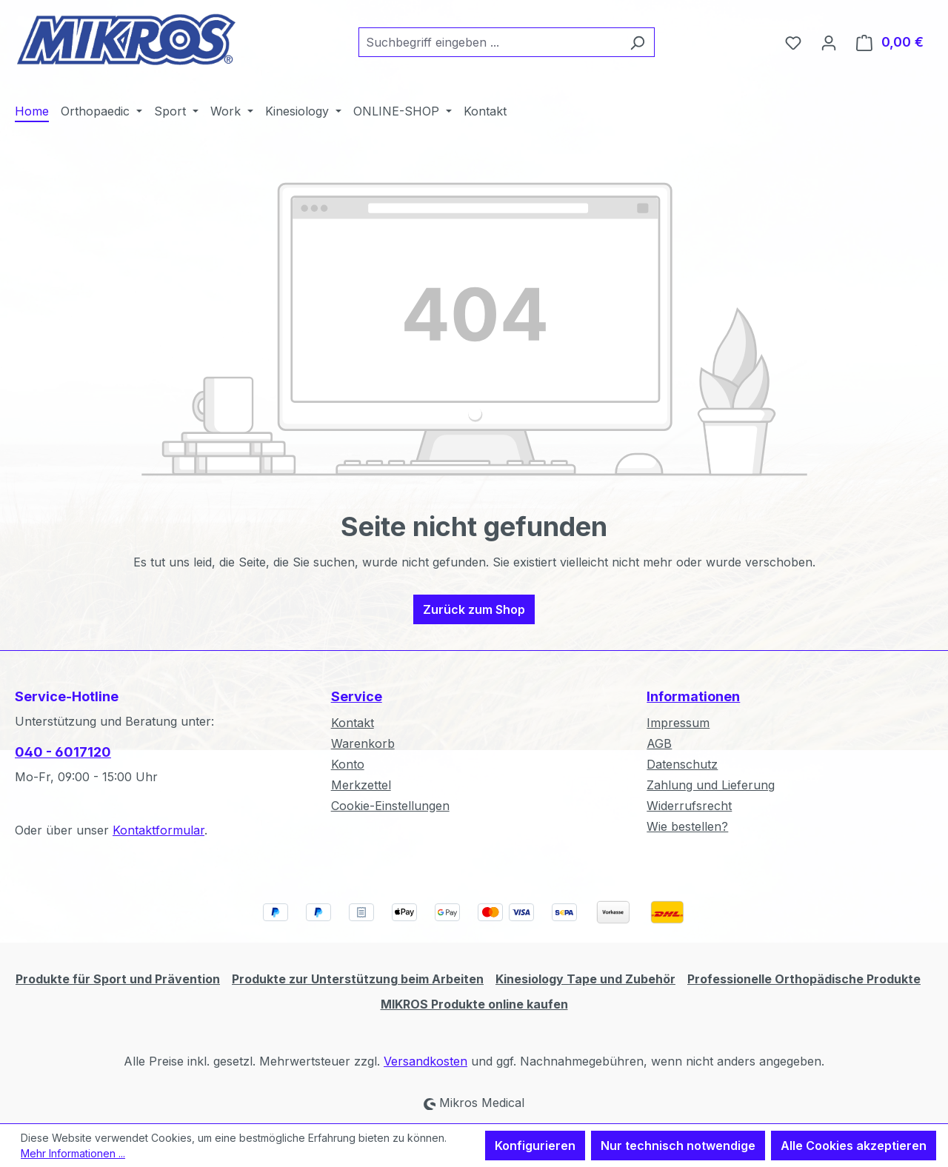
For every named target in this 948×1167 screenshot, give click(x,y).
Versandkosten (425, 1061)
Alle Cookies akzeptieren (854, 1145)
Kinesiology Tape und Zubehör (585, 979)
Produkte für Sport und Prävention (118, 979)
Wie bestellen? (687, 826)
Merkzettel (361, 785)
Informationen (693, 696)
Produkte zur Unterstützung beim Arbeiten (358, 979)
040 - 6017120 (63, 752)
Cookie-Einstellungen (390, 805)
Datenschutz (682, 764)
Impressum (678, 722)
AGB (659, 743)
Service (356, 696)
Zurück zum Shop (474, 609)
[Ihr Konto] (829, 42)
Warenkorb (363, 743)
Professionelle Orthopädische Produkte (804, 979)
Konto (347, 764)
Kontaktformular (158, 830)
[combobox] (489, 42)
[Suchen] (637, 42)
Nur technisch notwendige (678, 1145)
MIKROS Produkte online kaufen (474, 1004)
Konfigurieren (535, 1145)
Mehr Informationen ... (73, 1153)
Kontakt (352, 722)
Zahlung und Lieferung (711, 785)
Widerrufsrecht (689, 805)
